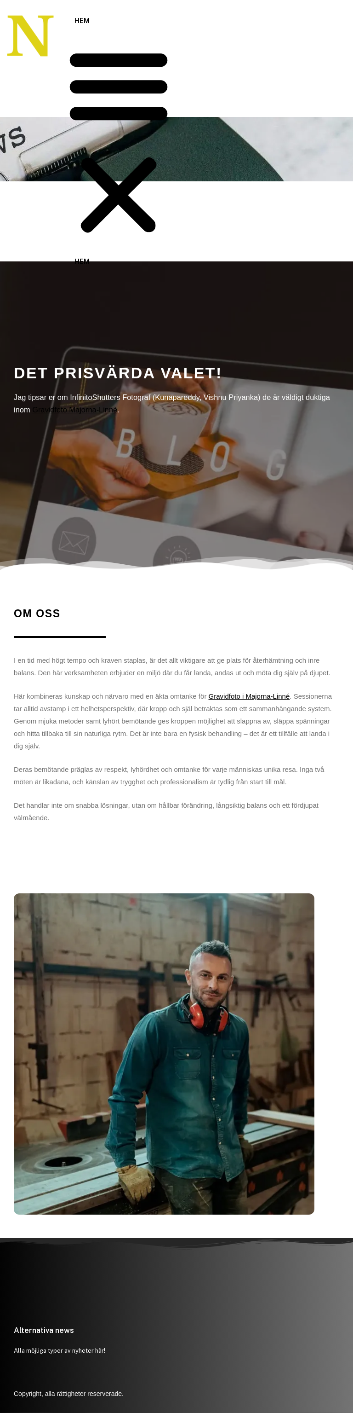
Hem (82, 20)
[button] (118, 141)
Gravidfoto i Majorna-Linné (249, 696)
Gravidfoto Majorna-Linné (74, 409)
